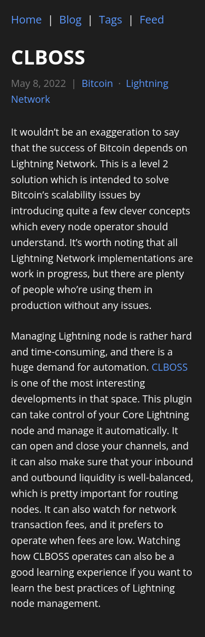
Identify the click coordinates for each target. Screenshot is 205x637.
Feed (151, 19)
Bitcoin (97, 83)
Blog (70, 19)
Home (26, 19)
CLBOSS (169, 366)
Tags (110, 19)
